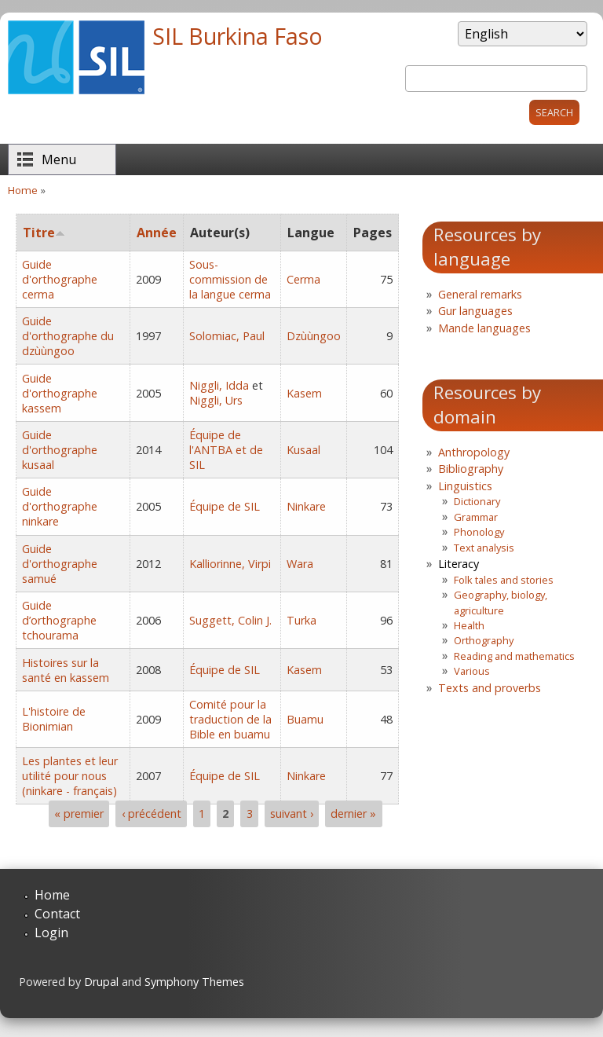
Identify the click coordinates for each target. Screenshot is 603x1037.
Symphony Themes (194, 981)
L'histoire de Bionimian (54, 719)
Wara (300, 563)
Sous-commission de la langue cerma (230, 279)
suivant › (291, 813)
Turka (301, 620)
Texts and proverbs (489, 687)
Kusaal (303, 449)
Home (23, 190)
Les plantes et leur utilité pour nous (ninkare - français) (70, 775)
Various (472, 671)
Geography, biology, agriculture (500, 602)
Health (469, 625)
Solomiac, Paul (227, 335)
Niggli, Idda (219, 385)
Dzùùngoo (314, 335)
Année (157, 232)
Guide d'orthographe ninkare (59, 506)
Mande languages (484, 328)
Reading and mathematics (514, 656)
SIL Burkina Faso (237, 35)
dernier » (353, 813)
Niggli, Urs (216, 400)
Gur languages (475, 310)
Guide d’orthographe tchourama (59, 620)
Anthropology (474, 452)
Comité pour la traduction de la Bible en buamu (230, 719)
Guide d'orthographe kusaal (59, 449)
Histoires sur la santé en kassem (65, 670)
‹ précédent (151, 813)
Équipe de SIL (224, 506)
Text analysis (484, 547)
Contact (57, 913)
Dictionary (477, 501)
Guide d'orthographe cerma (59, 279)
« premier (79, 813)
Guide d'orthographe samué (59, 563)
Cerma (303, 279)
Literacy (458, 563)
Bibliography (470, 468)
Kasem (304, 393)
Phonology (479, 532)
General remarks (480, 294)
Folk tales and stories (504, 580)
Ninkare (306, 506)
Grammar (476, 517)
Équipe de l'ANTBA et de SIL (226, 449)
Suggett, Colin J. (230, 620)
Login (51, 932)
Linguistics (465, 485)
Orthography (483, 640)
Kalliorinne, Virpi (230, 563)
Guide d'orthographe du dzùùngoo (68, 335)
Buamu (305, 719)
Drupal (101, 981)
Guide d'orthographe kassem (59, 393)
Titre (44, 232)
